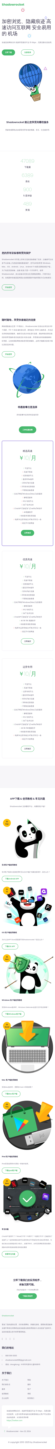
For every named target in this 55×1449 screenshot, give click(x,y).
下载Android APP (12, 879)
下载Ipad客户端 (11, 1170)
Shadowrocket (13, 4)
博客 (29, 1394)
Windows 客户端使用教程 (12, 1000)
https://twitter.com (14, 1420)
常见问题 (5, 1229)
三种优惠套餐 (28, 430)
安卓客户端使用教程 (9, 865)
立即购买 (27, 533)
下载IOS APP (10, 946)
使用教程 (5, 1394)
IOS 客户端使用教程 (9, 932)
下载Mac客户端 (11, 1094)
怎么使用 (5, 1398)
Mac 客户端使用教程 (10, 1080)
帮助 (29, 1380)
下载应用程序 (28, 1296)
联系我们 (30, 1398)
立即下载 (8, 52)
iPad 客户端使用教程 (10, 1156)
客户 (29, 1389)
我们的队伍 (6, 1384)
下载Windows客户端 (13, 1014)
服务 (3, 1389)
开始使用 (8, 287)
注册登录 (27, 52)
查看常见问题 (10, 1254)
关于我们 (5, 1380)
